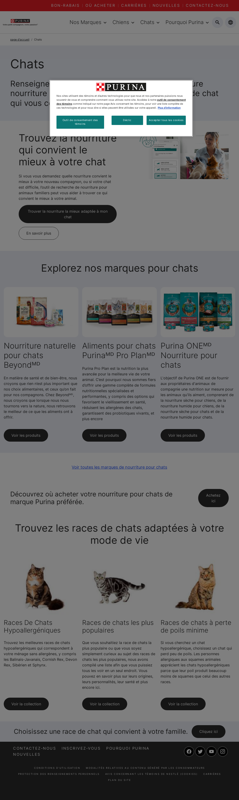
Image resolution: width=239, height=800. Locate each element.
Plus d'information (169, 107)
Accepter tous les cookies (166, 120)
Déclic (127, 120)
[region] (121, 108)
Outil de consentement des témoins (80, 121)
